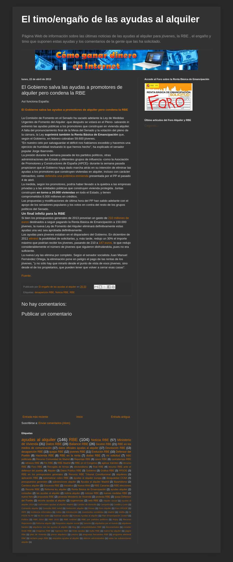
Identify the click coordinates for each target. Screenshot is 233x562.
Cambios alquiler (30, 485)
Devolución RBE (115, 448)
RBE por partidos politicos (94, 519)
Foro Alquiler (105, 508)
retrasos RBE (32, 463)
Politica (24, 519)
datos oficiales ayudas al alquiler (78, 448)
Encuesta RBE (51, 485)
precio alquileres (59, 534)
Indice (59, 512)
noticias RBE (92, 493)
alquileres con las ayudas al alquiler (50, 527)
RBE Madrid (64, 463)
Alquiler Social (110, 500)
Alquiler (52, 470)
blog (74, 527)
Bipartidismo (120, 481)
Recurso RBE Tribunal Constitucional (89, 474)
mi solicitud (113, 455)
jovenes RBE (77, 451)
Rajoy (115, 519)
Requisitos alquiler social (67, 523)
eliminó (33, 238)
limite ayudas (78, 531)
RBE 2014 (38, 519)
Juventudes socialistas (93, 512)
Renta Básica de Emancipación (88, 489)
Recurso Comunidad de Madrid (53, 459)
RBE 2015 (54, 519)
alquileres (121, 474)
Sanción (87, 523)
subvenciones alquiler (64, 481)
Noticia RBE (61, 292)
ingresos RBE (61, 531)
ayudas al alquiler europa (88, 478)
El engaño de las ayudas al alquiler (58, 286)
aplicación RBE (29, 478)
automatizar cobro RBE (56, 478)
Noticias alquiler (61, 515)
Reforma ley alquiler (55, 489)
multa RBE (94, 531)
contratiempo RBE (121, 459)
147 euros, (106, 242)
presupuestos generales (34, 481)
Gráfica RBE (107, 470)
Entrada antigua (120, 416)
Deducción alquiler (75, 508)
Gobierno (91, 470)
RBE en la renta (70, 455)
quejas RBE (56, 451)
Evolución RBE (101, 451)
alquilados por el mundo (106, 523)
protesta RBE (103, 496)
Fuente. (26, 275)
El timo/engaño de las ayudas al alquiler (110, 19)
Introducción (72, 512)
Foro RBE (37, 466)
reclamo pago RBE (39, 538)
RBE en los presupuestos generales (42, 474)
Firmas (91, 508)
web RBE (93, 500)
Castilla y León (121, 504)
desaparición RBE (44, 292)
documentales (112, 527)
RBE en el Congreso (86, 463)
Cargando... (151, 125)
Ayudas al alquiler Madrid (95, 481)
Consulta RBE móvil (52, 508)
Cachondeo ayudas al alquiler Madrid (55, 504)
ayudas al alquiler (38, 439)
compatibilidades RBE (91, 527)
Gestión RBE (103, 444)
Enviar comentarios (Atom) (54, 423)
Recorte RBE (32, 489)
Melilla (122, 512)
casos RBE (101, 459)
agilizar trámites (110, 463)
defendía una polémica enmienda (67, 176)
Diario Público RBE (70, 470)
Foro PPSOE (121, 508)
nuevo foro (27, 496)
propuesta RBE (45, 496)
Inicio (79, 416)
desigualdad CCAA (116, 478)
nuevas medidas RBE (115, 493)
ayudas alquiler (119, 489)
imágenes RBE (43, 531)
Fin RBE (48, 463)
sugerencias (76, 500)
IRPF (23, 512)
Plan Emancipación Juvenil (115, 515)
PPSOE (123, 470)
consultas (26, 493)
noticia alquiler (72, 493)
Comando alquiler (29, 508)
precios (74, 534)
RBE (72, 292)
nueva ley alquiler (112, 531)
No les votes (44, 515)
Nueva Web (84, 485)
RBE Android (70, 519)
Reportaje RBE (82, 459)
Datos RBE (54, 444)
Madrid (111, 512)
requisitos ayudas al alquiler (65, 538)
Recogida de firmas (58, 466)
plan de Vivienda (38, 534)
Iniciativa (68, 485)
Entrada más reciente (35, 416)
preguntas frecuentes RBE (95, 534)
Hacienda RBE (45, 455)
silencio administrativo (93, 538)
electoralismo (81, 466)
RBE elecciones (122, 485)
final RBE (98, 466)
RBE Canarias (102, 485)
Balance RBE (78, 444)
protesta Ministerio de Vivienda (74, 496)
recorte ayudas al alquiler (52, 500)
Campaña (105, 504)
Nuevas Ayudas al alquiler (85, 515)
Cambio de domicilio (87, 504)
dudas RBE (93, 455)
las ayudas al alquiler (48, 493)
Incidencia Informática (41, 512)
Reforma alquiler (44, 523)
